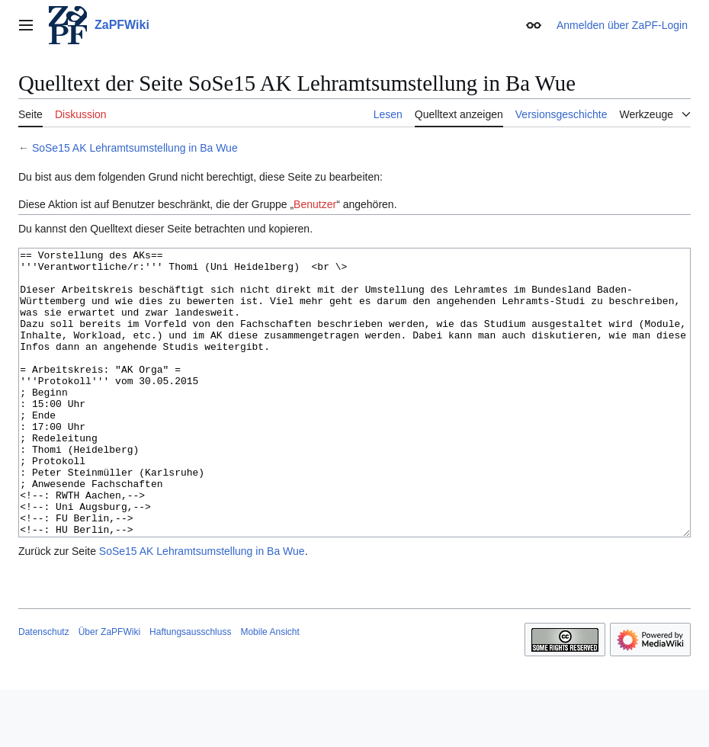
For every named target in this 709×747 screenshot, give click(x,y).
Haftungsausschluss (190, 689)
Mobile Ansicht (269, 689)
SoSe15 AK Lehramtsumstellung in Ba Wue (135, 148)
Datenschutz (43, 689)
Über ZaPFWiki (109, 689)
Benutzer (315, 204)
